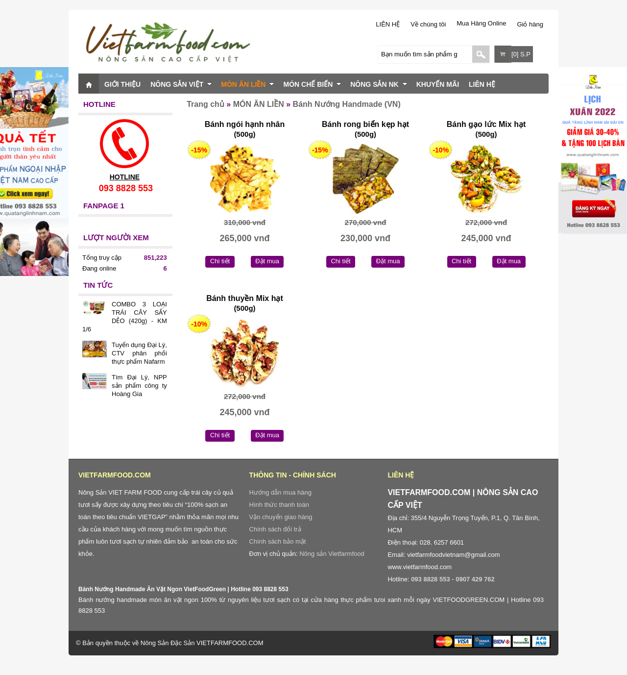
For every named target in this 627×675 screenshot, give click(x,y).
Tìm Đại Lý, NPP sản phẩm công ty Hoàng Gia (139, 386)
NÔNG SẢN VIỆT (181, 84)
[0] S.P (521, 54)
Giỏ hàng (530, 24)
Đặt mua (267, 261)
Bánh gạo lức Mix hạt (486, 124)
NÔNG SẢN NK (378, 84)
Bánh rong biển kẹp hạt (365, 124)
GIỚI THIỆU (122, 84)
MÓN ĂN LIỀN (247, 84)
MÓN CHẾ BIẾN (312, 84)
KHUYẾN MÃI (437, 84)
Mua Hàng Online (481, 23)
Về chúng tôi (428, 24)
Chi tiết (220, 261)
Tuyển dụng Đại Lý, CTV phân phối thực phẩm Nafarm (139, 353)
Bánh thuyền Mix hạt (244, 298)
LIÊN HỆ (388, 24)
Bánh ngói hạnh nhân (245, 124)
